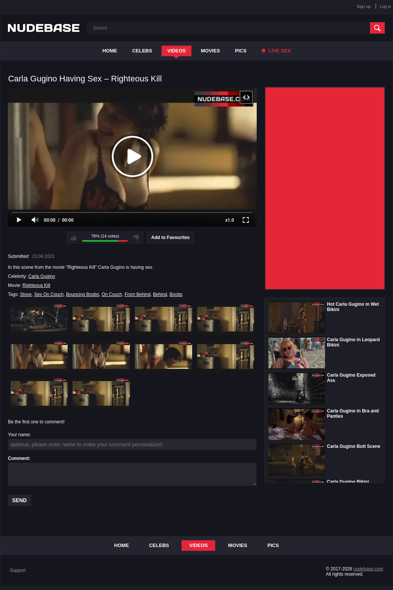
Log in (385, 6)
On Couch (112, 294)
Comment (18, 458)
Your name (19, 434)
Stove (26, 294)
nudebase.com (368, 569)
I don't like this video (136, 237)
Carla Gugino (41, 276)
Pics (241, 51)
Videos (176, 51)
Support (18, 570)
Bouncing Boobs (82, 294)
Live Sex (276, 51)
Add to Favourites (170, 237)
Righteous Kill (36, 285)
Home (109, 51)
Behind (160, 294)
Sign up (364, 6)
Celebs (142, 51)
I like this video (73, 237)
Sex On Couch (48, 294)
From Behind (138, 294)
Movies (210, 51)
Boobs (176, 294)
